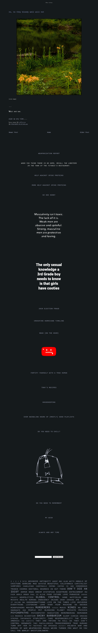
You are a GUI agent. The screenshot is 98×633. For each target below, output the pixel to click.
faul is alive (38, 594)
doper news (28, 592)
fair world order (20, 594)
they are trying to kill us (55, 621)
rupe (13, 616)
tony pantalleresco (44, 623)
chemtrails (42, 586)
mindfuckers (18, 608)
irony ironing (68, 600)
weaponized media (40, 628)
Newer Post (13, 132)
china (53, 586)
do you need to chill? (49, 432)
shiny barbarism (50, 615)
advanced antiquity (40, 581)
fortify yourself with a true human (49, 373)
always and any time (49, 532)
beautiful (53, 584)
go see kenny (49, 195)
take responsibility (61, 618)
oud (25, 610)
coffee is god (67, 586)
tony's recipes (49, 388)
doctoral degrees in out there (48, 589)
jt (12, 602)
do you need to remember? (49, 503)
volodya (72, 626)
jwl (24, 602)
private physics (77, 610)
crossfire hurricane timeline (49, 321)
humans (33, 600)
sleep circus (71, 616)
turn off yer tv (22, 626)
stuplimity (40, 618)
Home (49, 132)
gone (66, 597)
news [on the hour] (49, 333)
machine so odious (75, 605)
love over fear (51, 605)
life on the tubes (59, 602)
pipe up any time (16, 119)
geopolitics (28, 597)
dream (39, 592)
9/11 (25, 581)
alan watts (70, 581)
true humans (80, 623)
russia (19, 616)
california (22, 122)
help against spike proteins (49, 175)
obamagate (17, 610)
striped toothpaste (22, 618)
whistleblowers (39, 631)
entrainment (77, 592)
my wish (49, 518)
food (50, 594)
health (24, 600)
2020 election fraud (49, 309)
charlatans (29, 586)
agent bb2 (58, 581)
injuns (55, 600)
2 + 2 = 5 (16, 581)
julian (18, 602)
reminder (82, 613)
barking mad (30, 584)
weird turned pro (62, 628)
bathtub (42, 584)
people (33, 610)
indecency (44, 600)
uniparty (63, 626)
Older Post (84, 132)
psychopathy (39, 613)
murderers (44, 607)
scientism (30, 616)
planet (62, 610)
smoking (83, 616)
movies (31, 608)
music (64, 608)
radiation (54, 613)
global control (49, 597)
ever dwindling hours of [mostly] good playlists (49, 417)
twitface (38, 626)
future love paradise (67, 594)
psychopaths (21, 613)
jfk (78, 600)
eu (86, 592)
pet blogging (47, 610)
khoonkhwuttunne (37, 602)
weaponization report (49, 153)
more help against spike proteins (49, 185)
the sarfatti (29, 621)
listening (33, 605)
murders (56, 608)
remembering (69, 613)
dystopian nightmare (56, 592)
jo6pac (84, 600)
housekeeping (49, 402)
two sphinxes (51, 626)
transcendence (64, 623)
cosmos (24, 589)
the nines (49, 2)
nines (73, 607)
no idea (82, 608)
